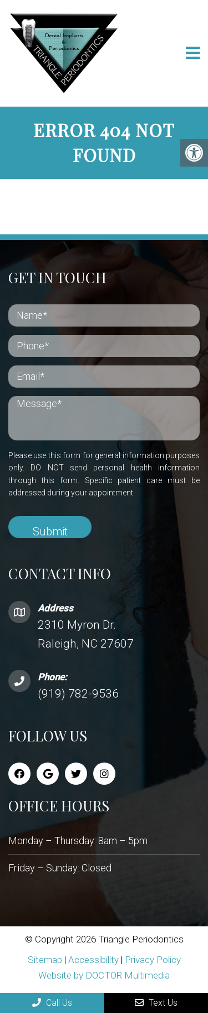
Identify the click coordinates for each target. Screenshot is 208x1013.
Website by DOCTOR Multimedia (104, 975)
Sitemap (45, 959)
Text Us (156, 1002)
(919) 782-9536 (78, 693)
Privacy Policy (153, 959)
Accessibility (93, 959)
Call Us (52, 1002)
